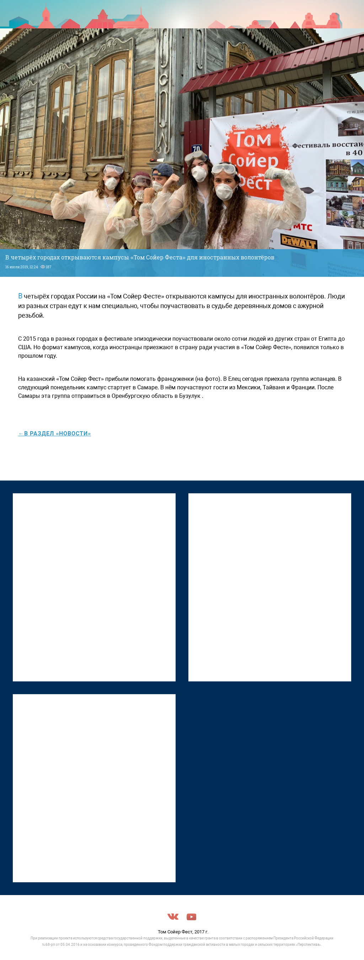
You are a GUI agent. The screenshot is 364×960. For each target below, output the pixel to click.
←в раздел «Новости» (54, 433)
